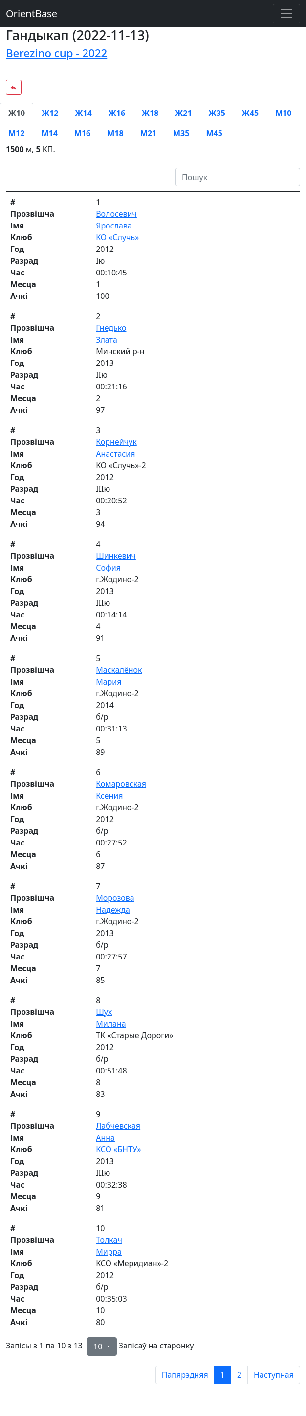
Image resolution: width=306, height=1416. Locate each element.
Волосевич (116, 213)
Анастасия (115, 453)
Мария (108, 681)
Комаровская (121, 783)
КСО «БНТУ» (118, 1149)
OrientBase (31, 13)
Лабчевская (118, 1125)
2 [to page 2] (239, 1375)
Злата (106, 339)
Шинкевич (116, 555)
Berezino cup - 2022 (56, 53)
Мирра (109, 1251)
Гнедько (111, 327)
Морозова (115, 897)
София (108, 567)
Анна (105, 1137)
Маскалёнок (119, 669)
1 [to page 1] (222, 1375)
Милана (111, 1023)
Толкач (109, 1239)
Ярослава (114, 225)
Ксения (109, 795)
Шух (104, 1011)
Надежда (113, 909)
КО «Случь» (117, 237)
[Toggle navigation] (286, 13)
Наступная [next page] (274, 1375)
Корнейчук (116, 441)
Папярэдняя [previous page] (185, 1375)
